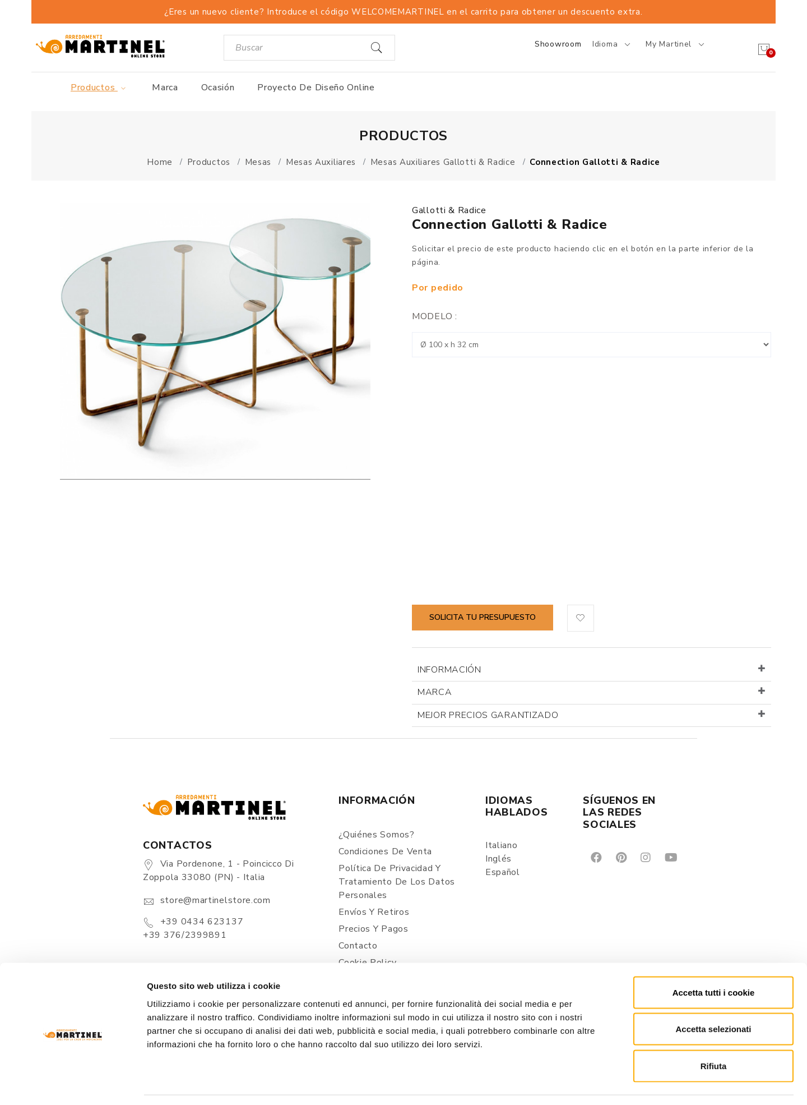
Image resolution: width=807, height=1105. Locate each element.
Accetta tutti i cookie (713, 958)
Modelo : (434, 316)
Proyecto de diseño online (316, 87)
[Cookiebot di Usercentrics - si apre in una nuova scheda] (73, 1083)
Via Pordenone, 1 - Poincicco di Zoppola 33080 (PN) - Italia (218, 870)
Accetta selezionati (713, 995)
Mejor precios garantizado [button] (488, 715)
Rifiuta (714, 1031)
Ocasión (218, 87)
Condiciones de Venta (385, 851)
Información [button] (449, 670)
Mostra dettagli (589, 1083)
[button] (580, 618)
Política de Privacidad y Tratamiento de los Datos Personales (396, 881)
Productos (100, 87)
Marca (165, 87)
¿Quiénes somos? (376, 834)
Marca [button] (435, 692)
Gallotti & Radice (449, 210)
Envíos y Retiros (373, 912)
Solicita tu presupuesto (482, 617)
